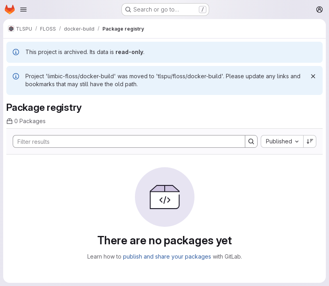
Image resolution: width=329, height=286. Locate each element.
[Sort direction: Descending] (310, 141)
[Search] (125, 141)
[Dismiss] (313, 76)
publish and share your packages (167, 256)
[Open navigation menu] (23, 9)
